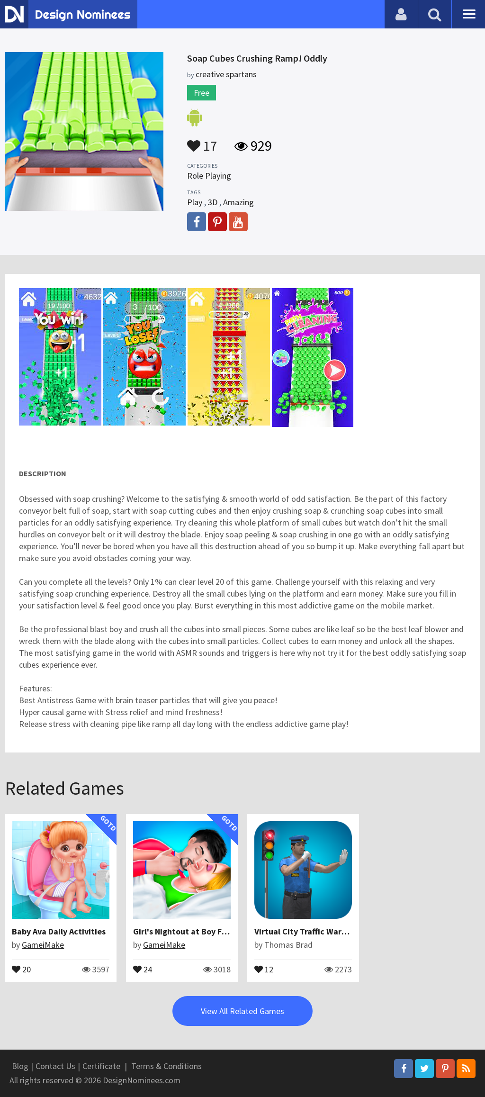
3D (212, 202)
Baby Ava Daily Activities (59, 931)
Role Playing (209, 175)
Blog (20, 1066)
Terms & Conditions (166, 1066)
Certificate (101, 1066)
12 (263, 968)
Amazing (238, 202)
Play (194, 202)
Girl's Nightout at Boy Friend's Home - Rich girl (221, 931)
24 (142, 968)
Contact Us (55, 1066)
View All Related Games (242, 1011)
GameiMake (43, 944)
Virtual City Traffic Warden (305, 931)
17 (202, 141)
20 (21, 968)
